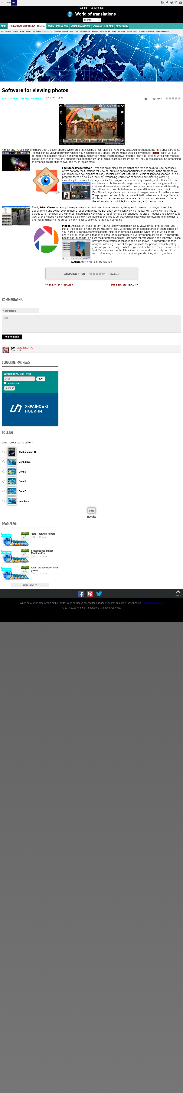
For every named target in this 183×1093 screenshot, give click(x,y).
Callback (97, 25)
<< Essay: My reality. (59, 284)
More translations (58, 25)
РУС (3, 2)
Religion (129, 32)
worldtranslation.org (152, 602)
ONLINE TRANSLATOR (80, 25)
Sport (135, 32)
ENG (14, 2)
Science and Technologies (82, 32)
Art (34, 32)
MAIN (3, 25)
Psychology (121, 32)
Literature (57, 32)
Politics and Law (105, 32)
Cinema (38, 32)
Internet (28, 32)
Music (71, 32)
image (155, 152)
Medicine (65, 32)
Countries (142, 32)
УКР (9, 2)
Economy (15, 32)
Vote (91, 510)
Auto (2, 32)
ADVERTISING (122, 25)
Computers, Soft (47, 32)
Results (91, 516)
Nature (114, 32)
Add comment (12, 336)
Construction (150, 32)
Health (22, 32)
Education (95, 32)
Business (8, 32)
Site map (108, 25)
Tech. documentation (162, 32)
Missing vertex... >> (124, 284)
